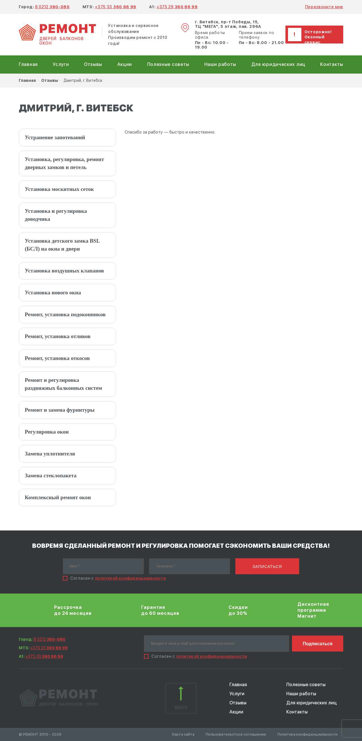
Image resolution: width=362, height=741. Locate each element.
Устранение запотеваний (55, 137)
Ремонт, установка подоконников (65, 314)
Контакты (331, 64)
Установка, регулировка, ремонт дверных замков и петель (64, 163)
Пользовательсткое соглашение (236, 734)
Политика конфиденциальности (307, 734)
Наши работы (220, 64)
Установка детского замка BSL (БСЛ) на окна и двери (62, 245)
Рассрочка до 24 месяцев (73, 610)
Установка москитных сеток (59, 189)
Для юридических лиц (278, 64)
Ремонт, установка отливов (57, 336)
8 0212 (52, 7)
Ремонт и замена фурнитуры (59, 410)
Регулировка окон (47, 432)
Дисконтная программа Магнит (313, 610)
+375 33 (115, 7)
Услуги (61, 64)
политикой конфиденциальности (130, 578)
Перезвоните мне (324, 7)
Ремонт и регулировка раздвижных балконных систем (63, 384)
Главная (28, 64)
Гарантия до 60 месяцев (160, 610)
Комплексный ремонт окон (58, 497)
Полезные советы (168, 64)
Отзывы (93, 64)
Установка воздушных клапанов (64, 271)
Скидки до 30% (238, 610)
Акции (124, 64)
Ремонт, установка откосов (57, 358)
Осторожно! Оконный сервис (318, 37)
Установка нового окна (53, 292)
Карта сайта (183, 734)
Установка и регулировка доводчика (56, 215)
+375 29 (177, 7)
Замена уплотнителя (50, 454)
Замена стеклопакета (51, 475)
